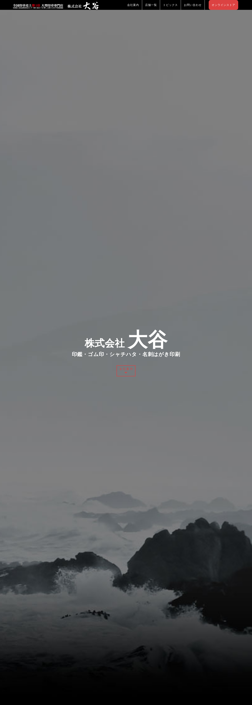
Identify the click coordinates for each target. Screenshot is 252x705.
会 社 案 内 (126, 370)
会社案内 (133, 9)
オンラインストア (223, 9)
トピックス (170, 9)
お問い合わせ (193, 9)
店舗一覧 (151, 9)
